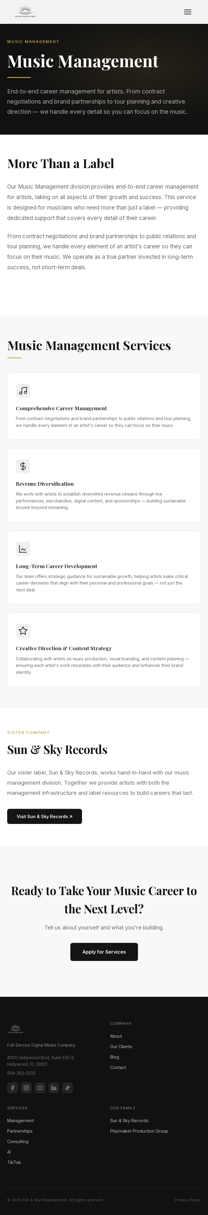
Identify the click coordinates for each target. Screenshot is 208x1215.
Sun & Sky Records (129, 1120)
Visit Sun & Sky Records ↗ (44, 816)
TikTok (14, 1162)
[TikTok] (67, 1087)
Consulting (17, 1141)
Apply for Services (104, 952)
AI (9, 1151)
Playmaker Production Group (139, 1131)
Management (20, 1120)
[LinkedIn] (53, 1087)
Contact (118, 1067)
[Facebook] (12, 1087)
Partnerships (20, 1131)
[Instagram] (26, 1087)
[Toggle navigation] (188, 12)
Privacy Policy (188, 1200)
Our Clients (121, 1046)
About (116, 1036)
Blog (114, 1056)
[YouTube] (40, 1087)
